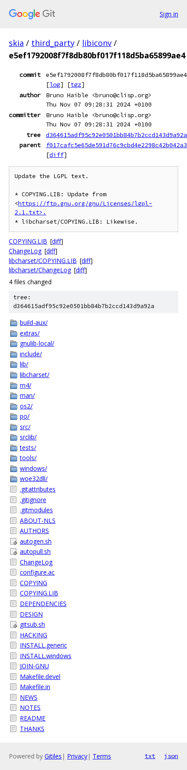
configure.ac (37, 572)
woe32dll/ (34, 478)
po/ (25, 416)
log (54, 84)
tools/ (28, 458)
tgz (76, 84)
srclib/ (28, 437)
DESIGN (31, 614)
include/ (31, 354)
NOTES (30, 707)
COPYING (33, 583)
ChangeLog (25, 251)
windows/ (33, 468)
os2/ (26, 406)
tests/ (28, 447)
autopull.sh (35, 551)
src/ (25, 427)
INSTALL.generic (43, 645)
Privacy (77, 756)
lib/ (24, 364)
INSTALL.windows (45, 656)
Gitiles (53, 756)
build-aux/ (34, 322)
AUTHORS (34, 530)
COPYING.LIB (28, 241)
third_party (53, 43)
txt (150, 756)
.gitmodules (36, 510)
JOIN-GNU (34, 666)
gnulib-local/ (37, 343)
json (171, 756)
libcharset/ (34, 374)
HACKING (33, 635)
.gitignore (33, 500)
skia (16, 43)
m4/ (25, 385)
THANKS (32, 728)
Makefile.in (35, 686)
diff (56, 155)
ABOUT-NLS (38, 520)
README (32, 718)
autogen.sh (36, 541)
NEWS (28, 697)
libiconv (97, 43)
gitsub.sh (32, 624)
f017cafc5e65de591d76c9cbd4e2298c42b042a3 (116, 145)
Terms (102, 756)
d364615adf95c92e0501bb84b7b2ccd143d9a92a (116, 135)
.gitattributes (38, 489)
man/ (27, 395)
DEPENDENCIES (43, 603)
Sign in (169, 14)
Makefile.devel (40, 676)
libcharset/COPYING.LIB (43, 260)
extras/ (30, 333)
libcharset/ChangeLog (40, 270)
